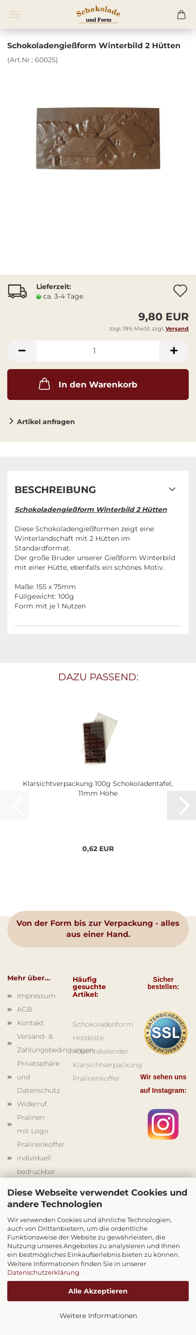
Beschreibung (55, 489)
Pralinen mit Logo (32, 1124)
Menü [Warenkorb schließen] (14, 14)
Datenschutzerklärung (43, 1272)
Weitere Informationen (98, 1315)
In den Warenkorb (87, 383)
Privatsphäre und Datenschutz (37, 1077)
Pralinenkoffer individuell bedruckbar (37, 1158)
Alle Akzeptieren (98, 1291)
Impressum (36, 995)
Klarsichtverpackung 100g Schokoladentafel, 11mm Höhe (98, 788)
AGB (24, 1009)
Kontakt (30, 1022)
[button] (21, 351)
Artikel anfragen (46, 421)
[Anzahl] (98, 351)
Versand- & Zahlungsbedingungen (37, 1043)
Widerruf (32, 1104)
